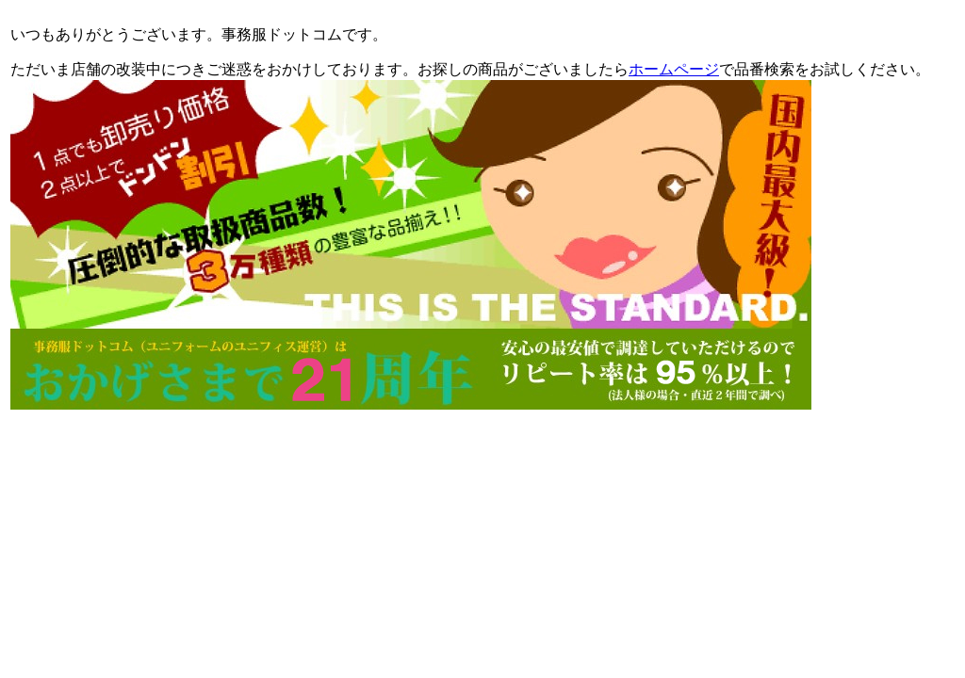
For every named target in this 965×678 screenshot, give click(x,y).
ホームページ (674, 69)
